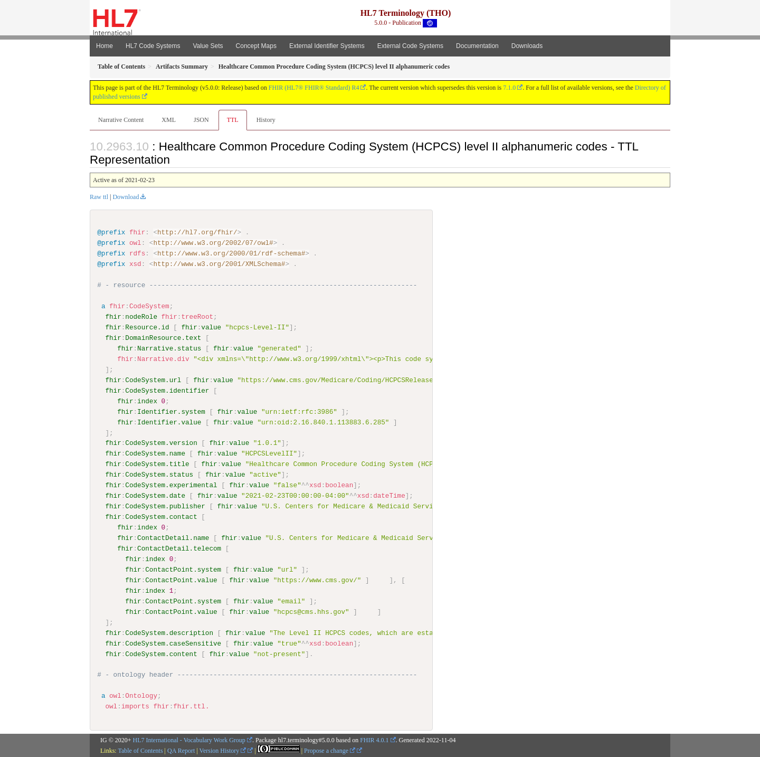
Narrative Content (121, 120)
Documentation (477, 46)
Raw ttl (99, 197)
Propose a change (329, 750)
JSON (201, 120)
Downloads (527, 46)
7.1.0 (509, 87)
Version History (223, 750)
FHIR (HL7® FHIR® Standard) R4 (314, 87)
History (266, 120)
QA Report (181, 750)
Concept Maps (256, 46)
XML (169, 120)
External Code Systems (410, 46)
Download (125, 197)
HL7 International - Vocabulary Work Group (189, 739)
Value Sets (208, 46)
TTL (233, 120)
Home (104, 46)
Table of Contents (140, 750)
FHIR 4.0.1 (374, 739)
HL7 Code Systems (153, 46)
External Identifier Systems (327, 46)
